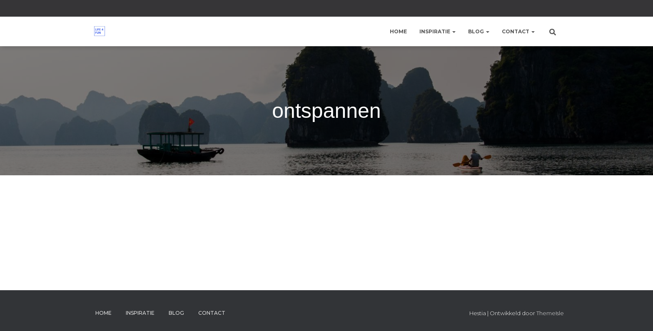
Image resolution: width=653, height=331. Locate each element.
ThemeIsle (550, 313)
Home (398, 31)
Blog (478, 31)
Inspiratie (437, 31)
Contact (518, 31)
